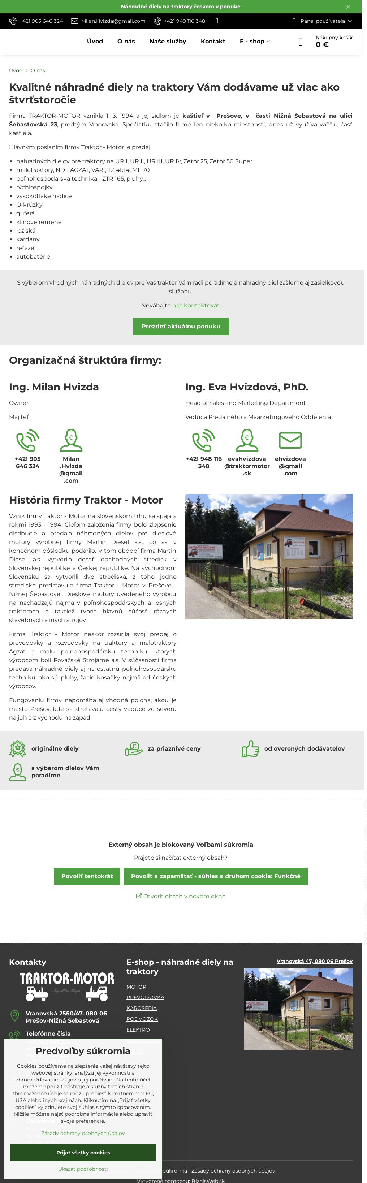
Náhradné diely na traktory (156, 6)
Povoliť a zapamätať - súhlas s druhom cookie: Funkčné (216, 876)
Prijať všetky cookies (83, 1152)
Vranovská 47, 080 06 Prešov (315, 961)
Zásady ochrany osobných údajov (233, 1170)
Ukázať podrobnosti (83, 1169)
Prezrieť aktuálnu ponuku (181, 326)
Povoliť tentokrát (87, 876)
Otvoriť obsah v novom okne (181, 896)
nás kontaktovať (196, 305)
